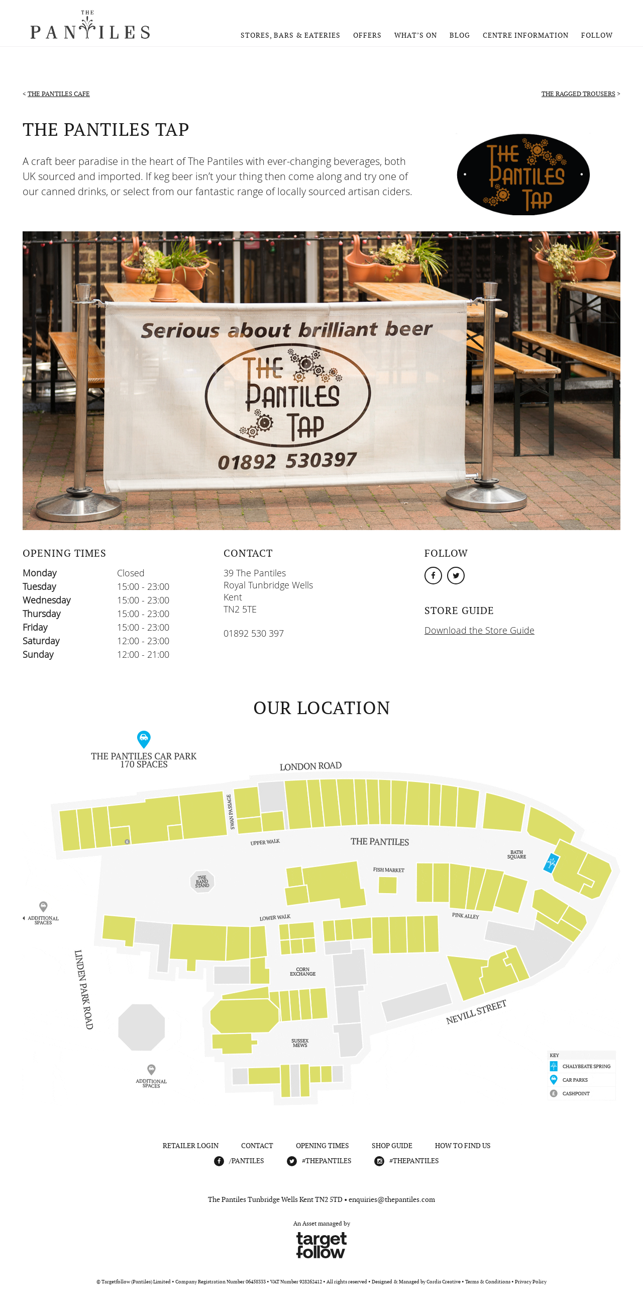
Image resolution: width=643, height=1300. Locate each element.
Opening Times (322, 1145)
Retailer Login (191, 1145)
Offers (367, 35)
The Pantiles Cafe (59, 94)
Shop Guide (392, 1145)
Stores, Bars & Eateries (291, 35)
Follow (597, 35)
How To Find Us (463, 1145)
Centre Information (526, 35)
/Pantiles (246, 1160)
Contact (257, 1145)
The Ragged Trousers (578, 94)
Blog (460, 35)
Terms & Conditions (487, 1281)
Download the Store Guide (479, 630)
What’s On (415, 35)
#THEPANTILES (327, 1160)
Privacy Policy (531, 1281)
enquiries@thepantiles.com (392, 1199)
